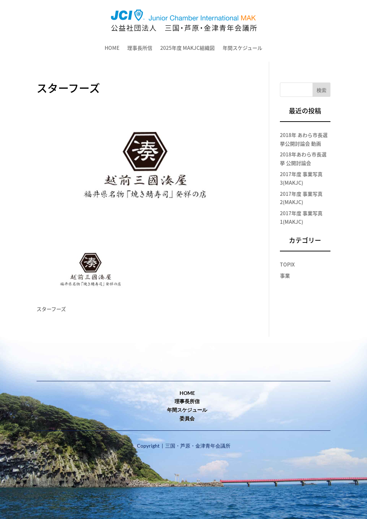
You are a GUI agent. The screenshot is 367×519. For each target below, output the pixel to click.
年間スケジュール (187, 410)
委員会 (187, 418)
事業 (285, 275)
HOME (112, 47)
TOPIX (287, 264)
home (187, 393)
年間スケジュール (242, 47)
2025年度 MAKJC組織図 (187, 47)
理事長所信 (139, 47)
